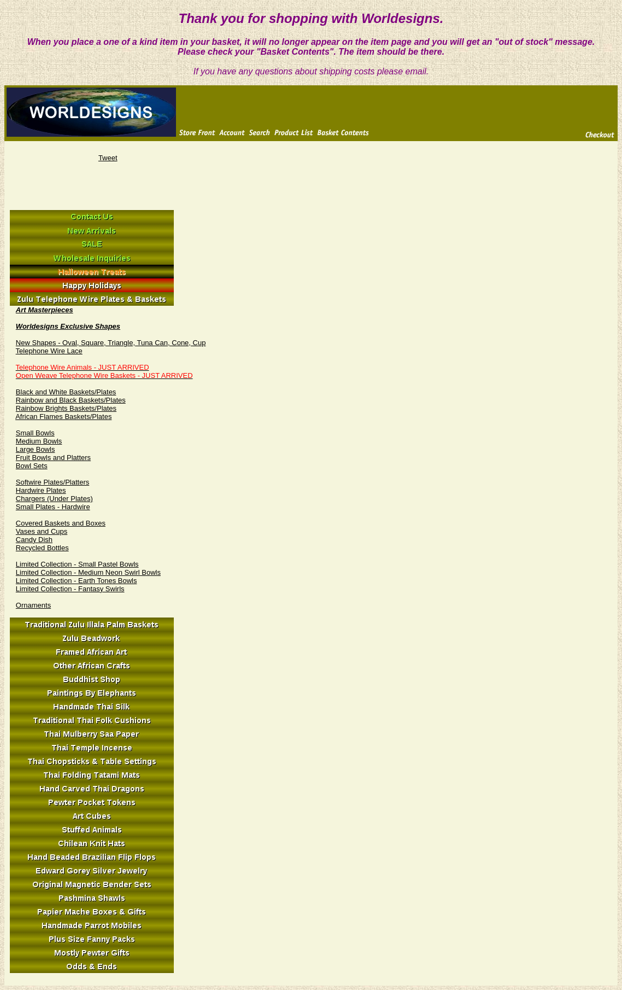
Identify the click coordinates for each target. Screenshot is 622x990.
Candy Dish (34, 539)
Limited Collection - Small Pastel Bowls (77, 564)
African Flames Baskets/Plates (63, 416)
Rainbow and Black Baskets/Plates (71, 400)
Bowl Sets (32, 466)
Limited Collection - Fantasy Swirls (70, 589)
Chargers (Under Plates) (54, 498)
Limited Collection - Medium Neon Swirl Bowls (88, 572)
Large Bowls (35, 449)
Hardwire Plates (41, 490)
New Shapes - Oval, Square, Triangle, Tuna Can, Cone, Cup (111, 343)
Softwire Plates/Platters (52, 482)
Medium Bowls (39, 441)
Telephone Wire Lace (49, 351)
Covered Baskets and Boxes (60, 523)
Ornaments (33, 605)
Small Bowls (35, 433)
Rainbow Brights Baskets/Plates (66, 408)
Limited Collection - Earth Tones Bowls (76, 580)
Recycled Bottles (42, 548)
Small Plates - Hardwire (53, 507)
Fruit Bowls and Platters (53, 457)
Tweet (108, 158)
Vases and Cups (41, 531)
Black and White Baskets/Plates (66, 392)
